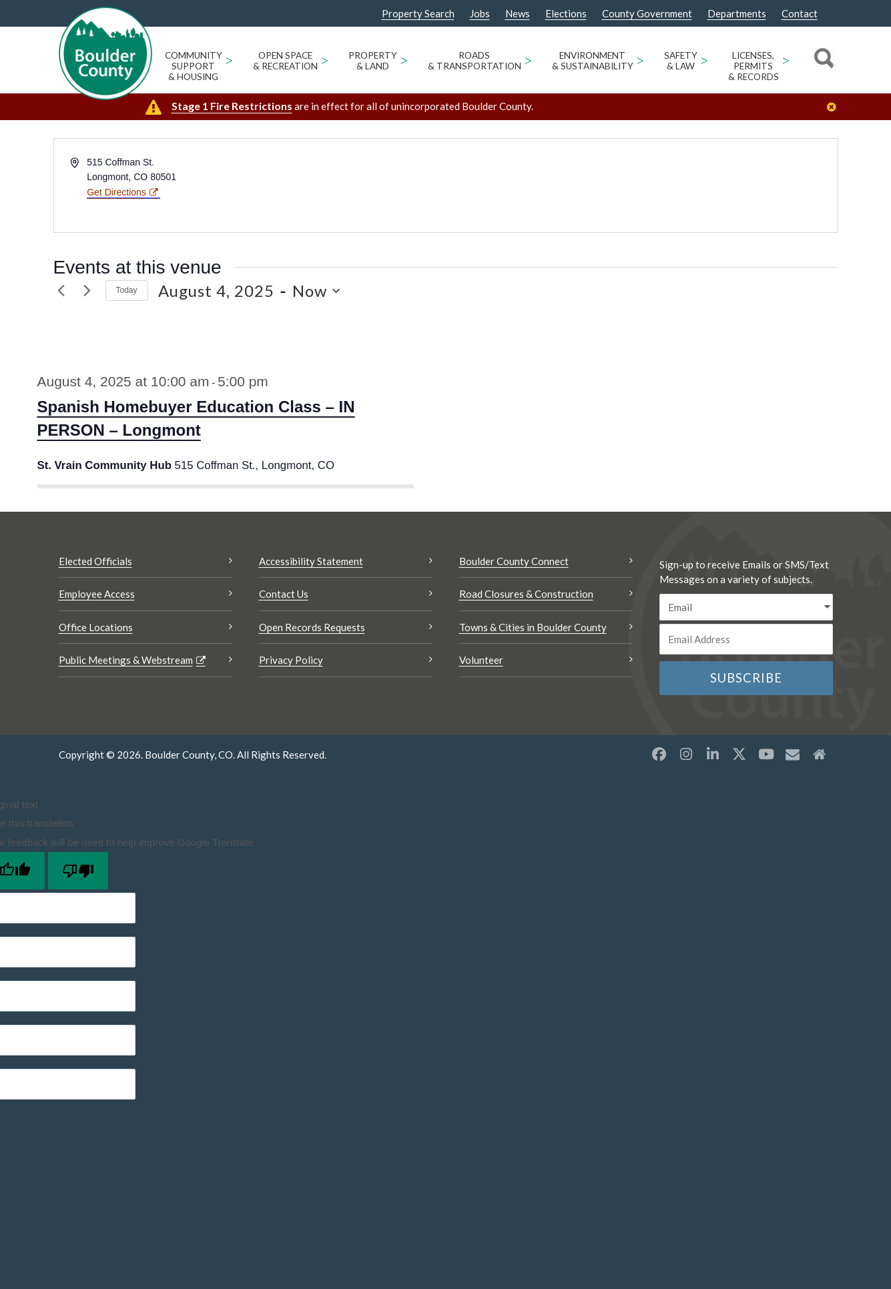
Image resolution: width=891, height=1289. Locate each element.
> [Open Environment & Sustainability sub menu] (640, 59)
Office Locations (96, 627)
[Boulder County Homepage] (105, 53)
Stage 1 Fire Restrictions (232, 105)
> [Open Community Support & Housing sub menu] (229, 59)
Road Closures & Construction (526, 594)
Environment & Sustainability (592, 60)
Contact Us (283, 594)
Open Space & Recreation (285, 60)
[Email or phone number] (746, 639)
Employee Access (97, 594)
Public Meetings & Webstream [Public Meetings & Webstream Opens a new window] (126, 660)
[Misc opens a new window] (793, 754)
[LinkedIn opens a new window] (712, 754)
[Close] (835, 107)
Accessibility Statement (311, 561)
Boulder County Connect (514, 561)
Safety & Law (680, 60)
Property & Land (372, 60)
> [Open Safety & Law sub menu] (704, 59)
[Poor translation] (78, 870)
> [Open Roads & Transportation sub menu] (528, 59)
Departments (736, 14)
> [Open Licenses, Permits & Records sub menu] (786, 59)
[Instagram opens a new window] (686, 754)
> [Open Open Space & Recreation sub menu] (325, 59)
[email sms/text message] (746, 607)
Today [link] (126, 290)
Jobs (480, 14)
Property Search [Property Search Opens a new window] (418, 14)
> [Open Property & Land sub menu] (404, 59)
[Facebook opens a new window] (659, 754)
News (517, 14)
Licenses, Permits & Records (753, 66)
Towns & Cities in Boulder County (533, 627)
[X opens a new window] (739, 754)
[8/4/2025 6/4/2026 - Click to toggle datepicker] (249, 290)
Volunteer (481, 660)
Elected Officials (95, 561)
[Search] (822, 60)
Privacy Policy (291, 660)
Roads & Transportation (474, 60)
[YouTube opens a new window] (766, 754)
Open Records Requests (312, 627)
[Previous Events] (61, 291)
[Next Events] (87, 291)
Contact (800, 14)
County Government (647, 14)
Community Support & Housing (193, 66)
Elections (566, 14)
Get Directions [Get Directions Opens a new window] (116, 192)
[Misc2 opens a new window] (819, 754)
